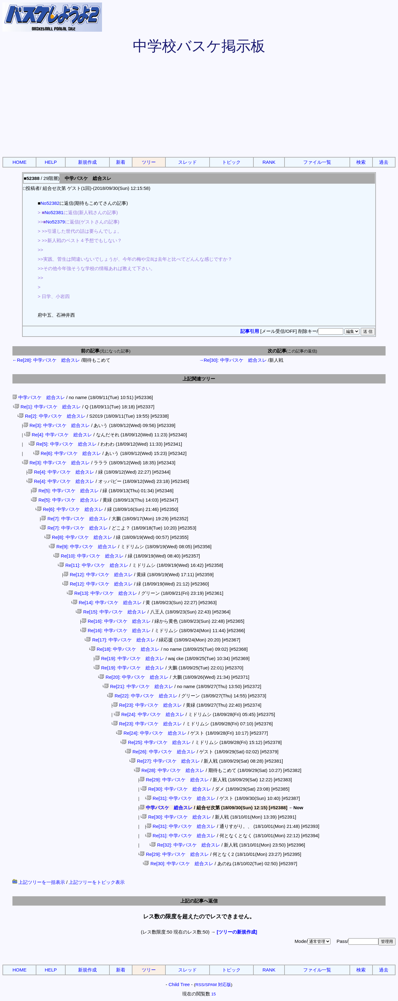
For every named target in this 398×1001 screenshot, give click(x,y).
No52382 (49, 203)
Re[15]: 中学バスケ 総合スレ (111, 611)
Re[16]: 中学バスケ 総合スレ (116, 621)
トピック (231, 162)
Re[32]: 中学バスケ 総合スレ (185, 844)
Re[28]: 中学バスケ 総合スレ (170, 770)
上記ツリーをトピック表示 (97, 882)
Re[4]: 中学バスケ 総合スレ (59, 434)
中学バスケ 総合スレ (38, 397)
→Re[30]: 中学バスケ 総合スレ (233, 360)
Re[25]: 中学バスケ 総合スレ (156, 742)
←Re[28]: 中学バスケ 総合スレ (46, 360)
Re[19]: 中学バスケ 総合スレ (129, 658)
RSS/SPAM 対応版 (213, 984)
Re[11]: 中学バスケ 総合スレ (93, 565)
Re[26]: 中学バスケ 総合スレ (161, 751)
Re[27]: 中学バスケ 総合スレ (165, 761)
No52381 (53, 212)
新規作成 (87, 162)
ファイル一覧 (317, 162)
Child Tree (179, 984)
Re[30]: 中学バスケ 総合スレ (176, 789)
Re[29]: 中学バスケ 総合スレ (174, 779)
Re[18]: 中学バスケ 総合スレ (125, 649)
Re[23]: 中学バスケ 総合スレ (147, 705)
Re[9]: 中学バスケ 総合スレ (83, 546)
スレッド (187, 162)
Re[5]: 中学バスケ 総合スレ (63, 444)
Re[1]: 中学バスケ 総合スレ (48, 406)
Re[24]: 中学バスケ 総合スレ (149, 714)
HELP (51, 162)
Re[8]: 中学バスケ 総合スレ (79, 537)
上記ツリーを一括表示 (38, 882)
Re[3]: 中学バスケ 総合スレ (57, 425)
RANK (268, 162)
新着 (120, 162)
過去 (383, 162)
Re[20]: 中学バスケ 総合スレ (134, 677)
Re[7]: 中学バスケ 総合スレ (74, 518)
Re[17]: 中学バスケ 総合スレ (120, 639)
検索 (361, 162)
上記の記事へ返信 (199, 900)
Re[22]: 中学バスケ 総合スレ (143, 695)
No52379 (55, 221)
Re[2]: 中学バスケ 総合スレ (52, 416)
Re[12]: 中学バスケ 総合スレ (98, 574)
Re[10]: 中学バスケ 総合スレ (89, 555)
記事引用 (249, 331)
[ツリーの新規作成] (237, 931)
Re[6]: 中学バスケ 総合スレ (68, 453)
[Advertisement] (199, 108)
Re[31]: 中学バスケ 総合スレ (181, 798)
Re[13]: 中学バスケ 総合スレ (102, 593)
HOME (19, 162)
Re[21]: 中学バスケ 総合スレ (138, 686)
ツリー (149, 162)
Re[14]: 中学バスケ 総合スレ (107, 602)
